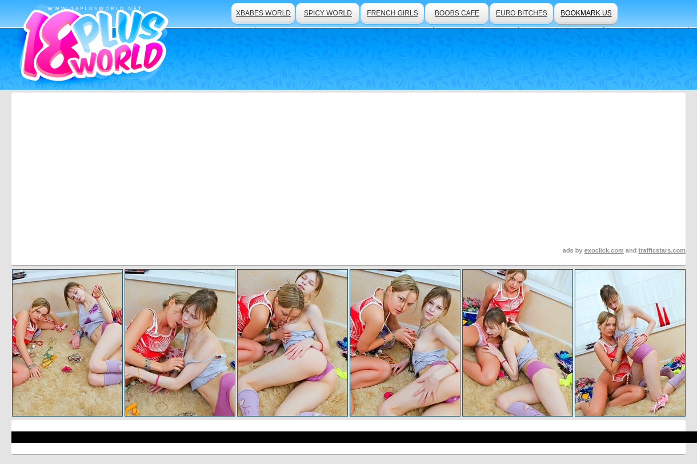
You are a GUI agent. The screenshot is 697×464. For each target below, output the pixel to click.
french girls (392, 13)
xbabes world (263, 13)
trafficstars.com (662, 250)
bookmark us (585, 13)
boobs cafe (457, 13)
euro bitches (521, 13)
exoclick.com (604, 250)
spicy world (328, 13)
